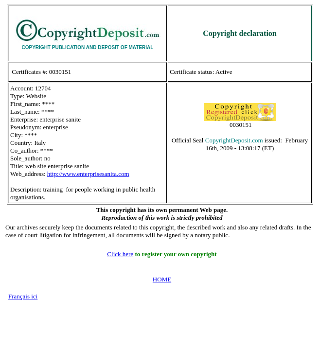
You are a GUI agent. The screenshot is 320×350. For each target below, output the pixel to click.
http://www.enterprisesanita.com (88, 173)
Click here (120, 254)
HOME (162, 279)
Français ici (22, 296)
